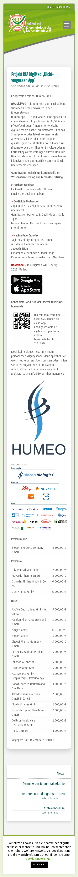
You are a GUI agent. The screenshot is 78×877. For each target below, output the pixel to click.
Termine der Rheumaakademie (44, 783)
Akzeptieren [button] (39, 864)
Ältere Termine (50, 798)
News (55, 86)
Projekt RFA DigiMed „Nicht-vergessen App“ (32, 77)
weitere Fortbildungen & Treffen (43, 794)
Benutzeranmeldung (58, 7)
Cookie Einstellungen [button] (39, 859)
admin (21, 86)
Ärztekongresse (54, 808)
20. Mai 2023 (39, 86)
